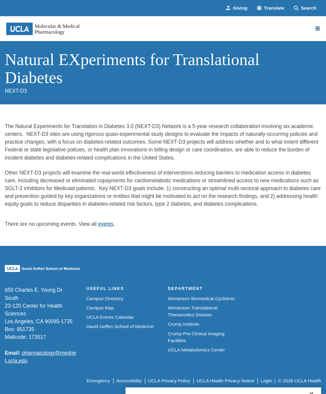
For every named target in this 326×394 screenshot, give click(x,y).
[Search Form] (305, 7)
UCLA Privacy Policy (169, 380)
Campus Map (100, 307)
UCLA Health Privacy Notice (225, 380)
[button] (270, 7)
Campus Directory (104, 298)
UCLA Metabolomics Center (196, 349)
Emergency (98, 380)
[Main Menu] (317, 28)
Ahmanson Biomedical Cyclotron (201, 298)
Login (266, 380)
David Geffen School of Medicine (120, 326)
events (105, 224)
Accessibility (129, 380)
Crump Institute (183, 324)
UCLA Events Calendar (110, 317)
